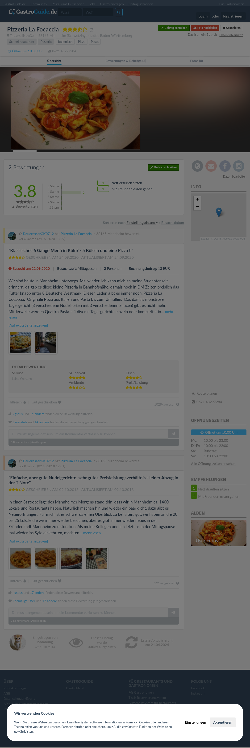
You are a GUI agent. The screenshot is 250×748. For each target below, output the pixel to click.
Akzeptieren (222, 722)
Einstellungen (195, 722)
